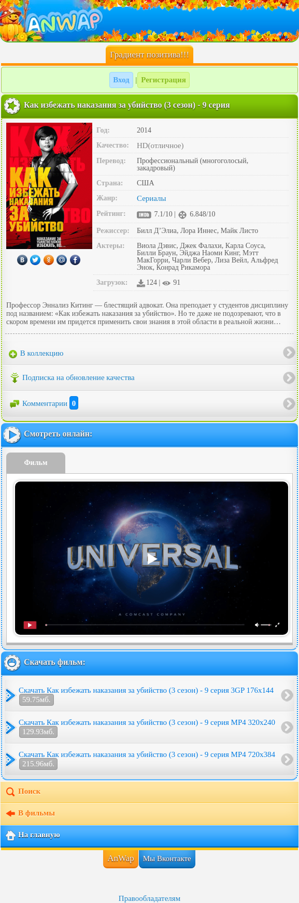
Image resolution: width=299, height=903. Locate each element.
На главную (32, 835)
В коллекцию (36, 353)
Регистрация (163, 80)
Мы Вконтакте (167, 858)
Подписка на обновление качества (72, 378)
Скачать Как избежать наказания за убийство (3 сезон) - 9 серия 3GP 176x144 (146, 696)
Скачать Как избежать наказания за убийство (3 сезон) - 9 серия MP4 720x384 (147, 760)
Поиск (22, 792)
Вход (121, 80)
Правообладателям (149, 898)
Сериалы (151, 198)
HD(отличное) (160, 145)
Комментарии (43, 403)
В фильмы (30, 814)
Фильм (36, 463)
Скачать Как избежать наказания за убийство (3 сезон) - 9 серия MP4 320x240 (147, 728)
